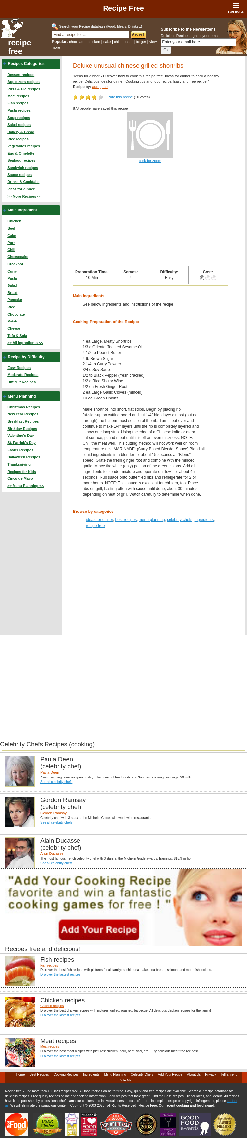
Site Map (126, 1080)
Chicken (14, 221)
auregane (100, 87)
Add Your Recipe (170, 1074)
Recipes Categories (26, 63)
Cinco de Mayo (20, 478)
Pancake (14, 300)
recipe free (19, 47)
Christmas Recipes (23, 407)
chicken (94, 42)
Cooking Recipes (65, 1074)
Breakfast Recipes (23, 421)
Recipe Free (123, 8)
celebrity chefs (179, 519)
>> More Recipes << (24, 196)
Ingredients (91, 1074)
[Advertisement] (150, 214)
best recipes (126, 519)
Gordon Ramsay (53, 813)
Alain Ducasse (51, 853)
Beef (11, 228)
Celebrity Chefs (142, 1074)
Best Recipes (39, 1074)
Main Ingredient (22, 210)
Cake (11, 236)
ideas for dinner (99, 519)
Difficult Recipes (21, 382)
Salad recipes (19, 125)
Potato (12, 321)
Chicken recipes (52, 1006)
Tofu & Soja (17, 336)
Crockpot (15, 264)
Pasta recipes (19, 110)
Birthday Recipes (22, 429)
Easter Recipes (20, 450)
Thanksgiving (19, 464)
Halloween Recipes (23, 457)
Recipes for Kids (21, 472)
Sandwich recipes (22, 168)
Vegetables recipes (23, 146)
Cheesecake (17, 257)
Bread (12, 293)
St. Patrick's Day (21, 443)
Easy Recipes (19, 368)
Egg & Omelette (20, 153)
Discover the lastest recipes (60, 974)
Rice (11, 307)
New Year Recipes (22, 414)
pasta (128, 42)
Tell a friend (229, 1074)
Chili (11, 250)
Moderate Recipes (22, 375)
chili (117, 42)
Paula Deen (49, 772)
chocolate (76, 42)
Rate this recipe (120, 97)
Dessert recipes (20, 75)
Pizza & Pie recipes (23, 89)
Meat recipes (18, 96)
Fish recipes (17, 103)
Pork (11, 243)
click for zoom (150, 161)
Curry (12, 271)
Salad (12, 285)
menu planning (152, 519)
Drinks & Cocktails (23, 182)
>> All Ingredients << (25, 343)
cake (107, 42)
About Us (194, 1074)
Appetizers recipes (23, 82)
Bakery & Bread (20, 132)
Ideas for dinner (21, 189)
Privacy (210, 1074)
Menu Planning (22, 396)
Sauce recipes (19, 175)
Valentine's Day (20, 435)
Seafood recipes (21, 160)
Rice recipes (18, 139)
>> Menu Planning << (25, 486)
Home (20, 1074)
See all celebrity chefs (56, 782)
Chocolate (16, 314)
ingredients (204, 519)
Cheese (13, 328)
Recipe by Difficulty (26, 357)
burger (141, 42)
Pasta (12, 278)
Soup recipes (18, 118)
